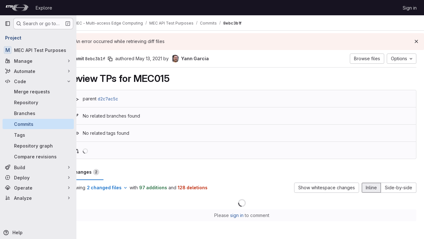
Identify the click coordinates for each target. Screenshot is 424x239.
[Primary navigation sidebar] (8, 23)
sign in (245, 215)
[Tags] (38, 135)
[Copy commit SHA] (127, 59)
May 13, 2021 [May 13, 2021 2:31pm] (165, 58)
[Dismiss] (416, 41)
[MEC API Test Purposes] (38, 50)
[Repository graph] (38, 146)
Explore (44, 8)
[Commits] (38, 124)
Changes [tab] (102, 172)
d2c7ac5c (125, 99)
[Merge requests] (38, 91)
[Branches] (38, 113)
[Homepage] (17, 8)
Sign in (410, 8)
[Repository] (38, 102)
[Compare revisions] (38, 156)
